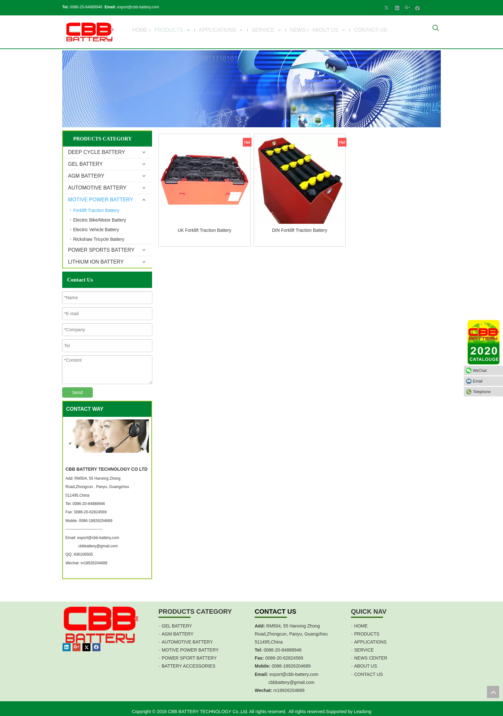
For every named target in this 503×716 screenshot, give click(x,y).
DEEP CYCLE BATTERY (96, 152)
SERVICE (364, 650)
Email (486, 381)
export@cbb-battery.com (138, 7)
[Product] (251, 88)
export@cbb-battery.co (292, 674)
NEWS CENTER (370, 658)
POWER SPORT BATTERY (189, 658)
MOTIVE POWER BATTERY (100, 199)
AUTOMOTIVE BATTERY (97, 187)
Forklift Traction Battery (96, 210)
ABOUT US (365, 666)
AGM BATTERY (86, 176)
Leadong (362, 711)
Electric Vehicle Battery (96, 229)
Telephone (486, 391)
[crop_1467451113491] (100, 632)
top (493, 692)
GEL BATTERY (85, 164)
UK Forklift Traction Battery (204, 230)
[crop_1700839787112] (90, 31)
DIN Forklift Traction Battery (299, 230)
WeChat (486, 370)
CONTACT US (368, 674)
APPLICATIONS (370, 641)
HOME (361, 625)
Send (77, 392)
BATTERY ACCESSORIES (188, 666)
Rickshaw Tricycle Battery (98, 239)
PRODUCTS (366, 633)
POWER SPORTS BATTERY (101, 250)
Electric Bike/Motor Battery (99, 220)
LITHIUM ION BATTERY (96, 262)
